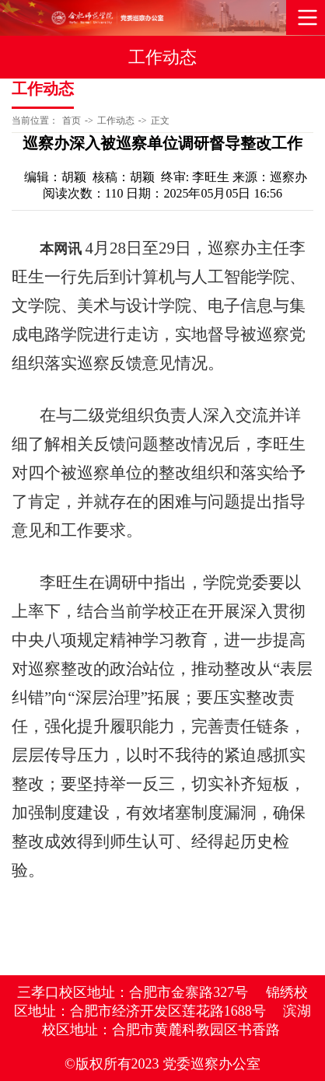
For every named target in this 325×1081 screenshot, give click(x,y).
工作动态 (116, 120)
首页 (71, 120)
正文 (160, 120)
